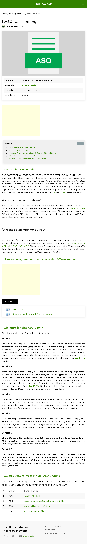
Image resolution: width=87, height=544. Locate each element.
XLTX (76, 243)
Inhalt (8, 143)
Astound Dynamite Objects (37, 506)
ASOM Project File (33, 496)
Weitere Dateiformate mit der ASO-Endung (27, 159)
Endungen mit (17, 14)
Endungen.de (43, 4)
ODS (21, 246)
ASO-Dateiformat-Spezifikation (22, 147)
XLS (53, 192)
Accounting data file (34, 511)
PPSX (82, 243)
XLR (10, 246)
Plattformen (50, 530)
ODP (26, 246)
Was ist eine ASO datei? (19, 150)
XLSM (4, 246)
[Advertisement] (21, 120)
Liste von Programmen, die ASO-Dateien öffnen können (33, 153)
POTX (15, 246)
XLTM (70, 243)
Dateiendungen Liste (53, 526)
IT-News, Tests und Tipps (55, 533)
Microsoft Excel (77, 208)
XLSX (62, 192)
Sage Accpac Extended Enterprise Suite (32, 314)
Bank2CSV (18, 309)
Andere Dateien (29, 85)
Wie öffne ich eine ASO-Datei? (22, 156)
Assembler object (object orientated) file (44, 501)
